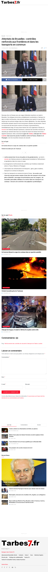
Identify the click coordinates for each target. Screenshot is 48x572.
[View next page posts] (25, 153)
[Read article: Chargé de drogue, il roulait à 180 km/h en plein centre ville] (24, 312)
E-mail (4, 384)
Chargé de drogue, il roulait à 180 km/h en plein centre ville (20, 330)
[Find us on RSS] (15, 567)
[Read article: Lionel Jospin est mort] (24, 475)
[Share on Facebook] (12, 79)
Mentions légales (38, 555)
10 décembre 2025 (6, 331)
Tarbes (31, 133)
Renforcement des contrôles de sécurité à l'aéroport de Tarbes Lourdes (23, 343)
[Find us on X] (9, 567)
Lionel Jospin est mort (11, 482)
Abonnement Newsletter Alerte (9, 555)
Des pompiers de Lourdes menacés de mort (20, 447)
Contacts (21, 555)
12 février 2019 (5, 48)
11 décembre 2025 (6, 293)
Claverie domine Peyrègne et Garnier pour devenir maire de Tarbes (26, 488)
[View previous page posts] (22, 153)
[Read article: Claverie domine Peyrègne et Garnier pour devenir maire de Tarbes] (5, 490)
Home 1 (27, 555)
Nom (3, 377)
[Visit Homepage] (10, 2)
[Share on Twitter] (32, 79)
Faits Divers (8, 36)
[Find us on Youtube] (12, 567)
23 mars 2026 (6, 484)
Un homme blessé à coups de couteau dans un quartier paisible (19, 145)
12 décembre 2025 (6, 254)
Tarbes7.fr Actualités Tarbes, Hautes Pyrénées (13, 559)
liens (31, 555)
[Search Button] (42, 2)
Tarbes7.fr (27, 557)
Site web (27, 384)
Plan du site (4, 557)
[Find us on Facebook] (4, 567)
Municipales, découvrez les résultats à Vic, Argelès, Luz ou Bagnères (27, 494)
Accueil (3, 36)
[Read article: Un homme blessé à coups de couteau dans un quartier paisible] (24, 234)
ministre (4, 129)
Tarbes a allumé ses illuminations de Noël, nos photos (23, 428)
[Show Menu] (45, 2)
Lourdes (4, 136)
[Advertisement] (24, 17)
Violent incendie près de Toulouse (11, 148)
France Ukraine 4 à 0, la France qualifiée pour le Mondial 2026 (25, 441)
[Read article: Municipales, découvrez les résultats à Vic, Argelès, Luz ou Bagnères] (5, 496)
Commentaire (6, 357)
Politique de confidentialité (16, 557)
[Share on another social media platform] (44, 79)
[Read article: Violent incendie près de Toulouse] (24, 273)
